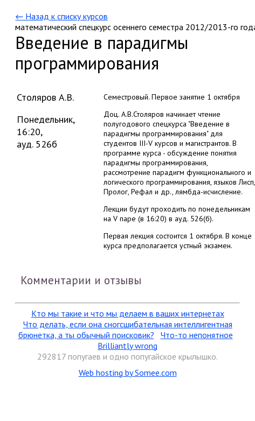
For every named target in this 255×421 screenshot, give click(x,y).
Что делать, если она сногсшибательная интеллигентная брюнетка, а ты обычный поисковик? (125, 329)
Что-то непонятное (197, 334)
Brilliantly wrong (127, 345)
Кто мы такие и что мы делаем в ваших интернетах (127, 313)
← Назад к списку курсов (61, 16)
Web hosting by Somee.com (128, 372)
